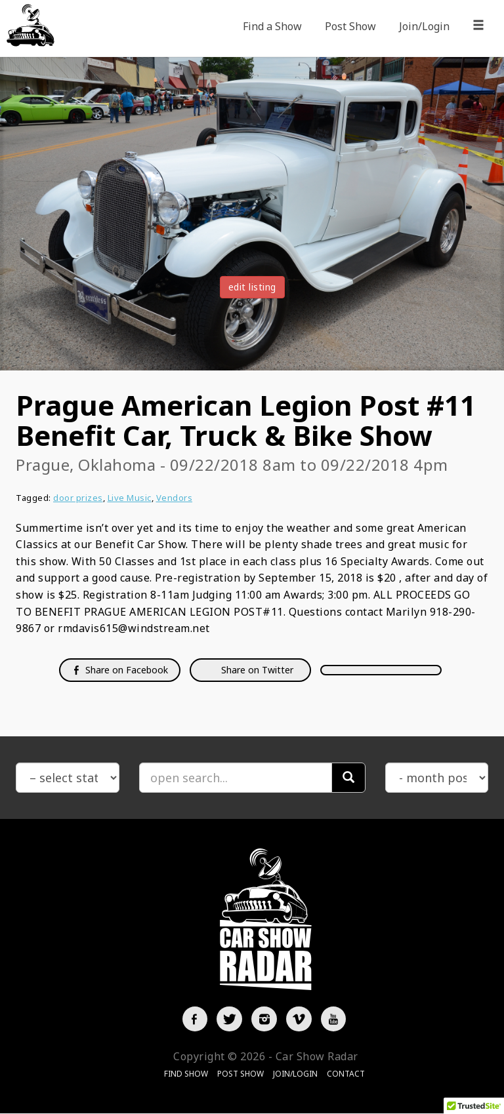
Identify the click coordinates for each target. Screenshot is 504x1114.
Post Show (350, 26)
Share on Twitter (256, 670)
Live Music (130, 498)
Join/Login (424, 26)
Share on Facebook (120, 670)
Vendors (174, 498)
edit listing (252, 287)
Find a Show (272, 26)
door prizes (78, 498)
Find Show (186, 1074)
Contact (346, 1074)
